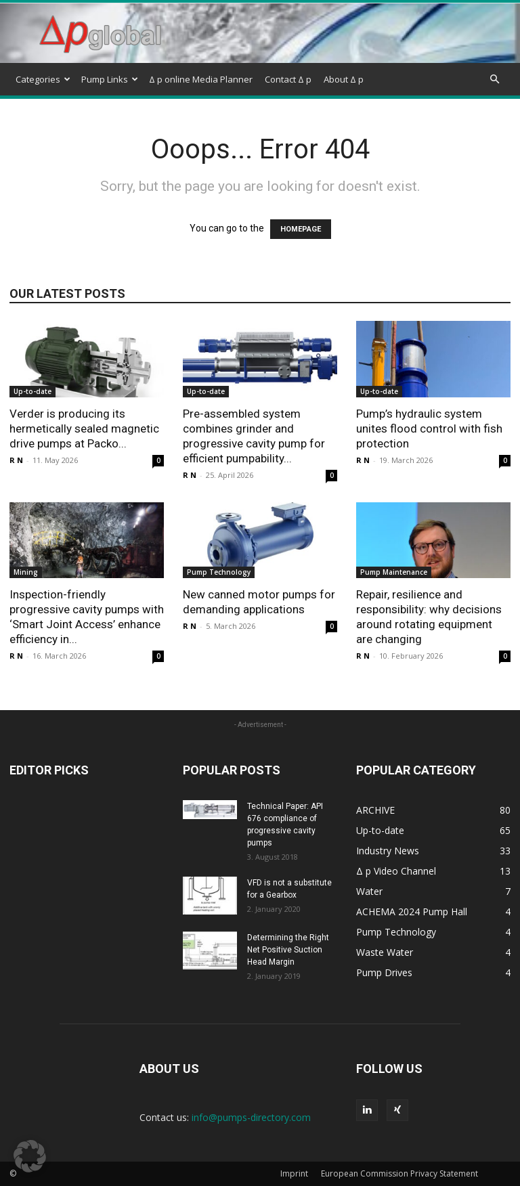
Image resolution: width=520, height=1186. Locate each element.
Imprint (294, 1173)
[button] (494, 79)
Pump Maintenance (393, 572)
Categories (43, 79)
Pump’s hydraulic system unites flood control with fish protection (429, 428)
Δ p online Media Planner (201, 79)
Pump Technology (219, 572)
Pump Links (109, 79)
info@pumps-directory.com (251, 1117)
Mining (26, 572)
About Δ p (344, 79)
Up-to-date (32, 391)
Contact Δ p (288, 79)
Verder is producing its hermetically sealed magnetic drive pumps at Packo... (84, 428)
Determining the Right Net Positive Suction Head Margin (288, 950)
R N (16, 460)
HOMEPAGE (300, 229)
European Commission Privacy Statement (399, 1173)
